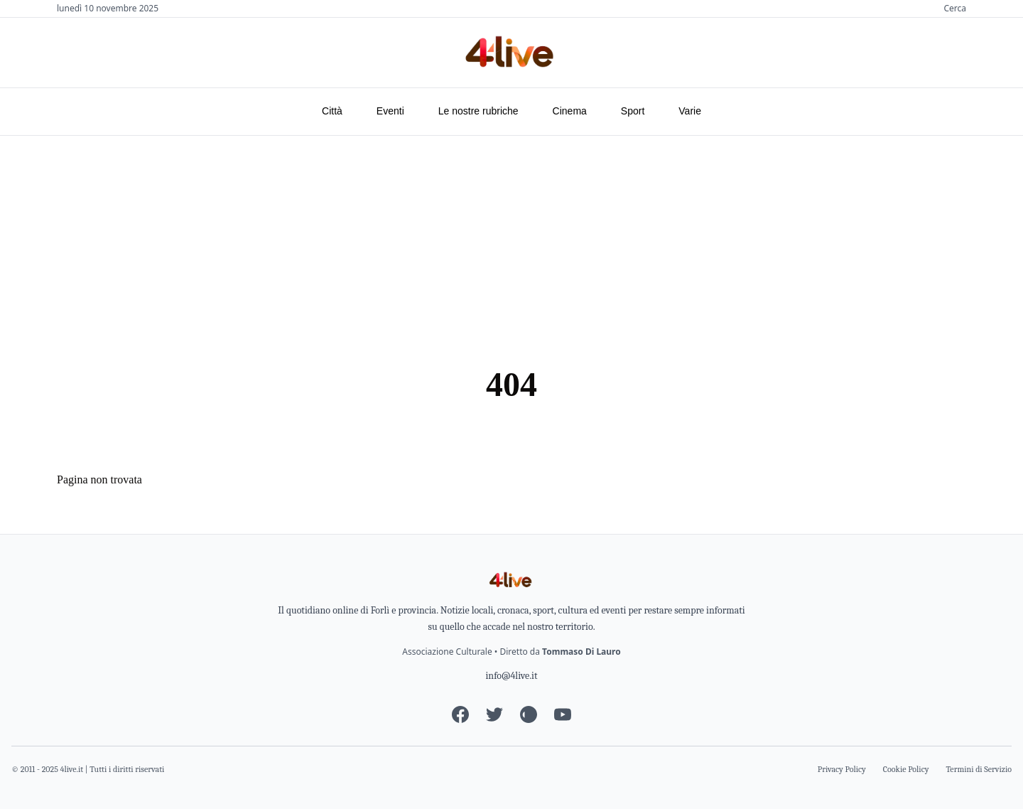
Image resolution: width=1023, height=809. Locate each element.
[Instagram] (528, 714)
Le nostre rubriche (478, 111)
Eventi (390, 111)
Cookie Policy (906, 769)
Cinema (570, 111)
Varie (689, 111)
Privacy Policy (842, 769)
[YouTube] (562, 714)
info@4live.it (511, 676)
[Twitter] (494, 714)
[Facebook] (460, 714)
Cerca (954, 8)
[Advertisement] (511, 242)
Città (332, 111)
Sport (632, 111)
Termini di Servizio (979, 769)
